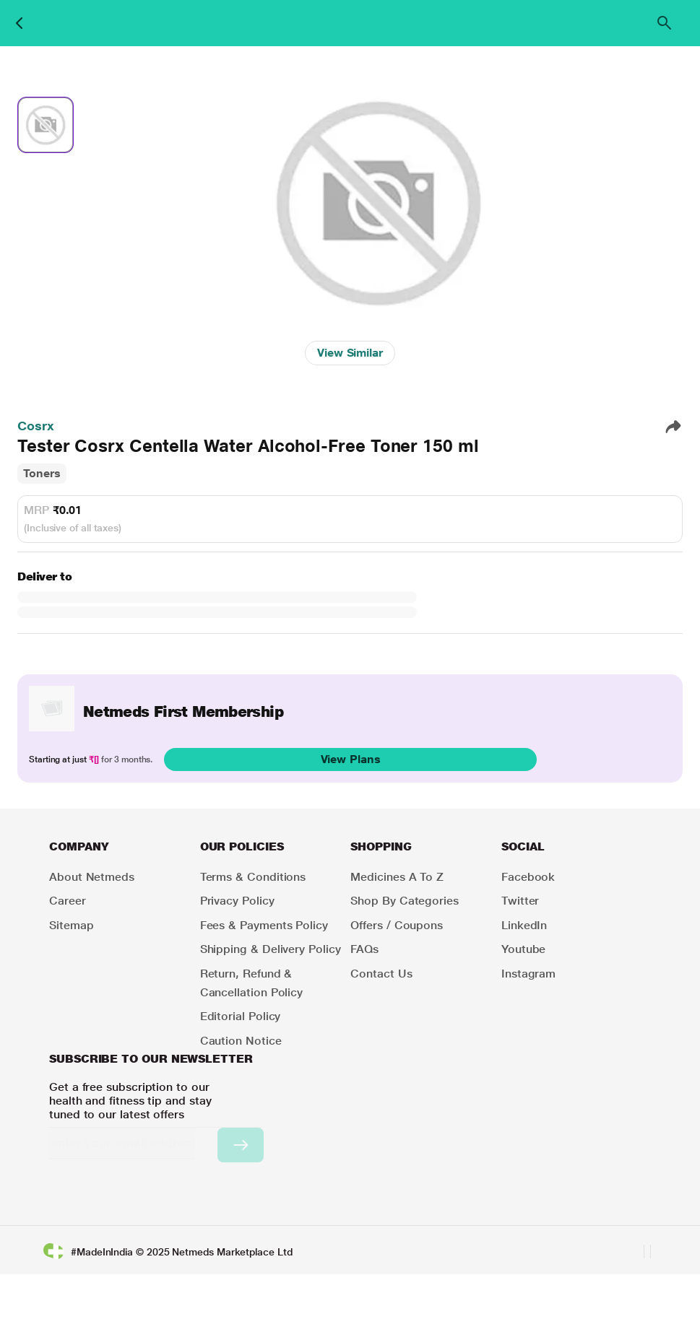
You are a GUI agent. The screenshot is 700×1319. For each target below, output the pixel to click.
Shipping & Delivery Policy (270, 949)
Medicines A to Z (397, 877)
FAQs (364, 949)
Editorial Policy (240, 1016)
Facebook (528, 877)
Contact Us (381, 973)
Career (67, 900)
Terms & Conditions (253, 877)
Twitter (520, 900)
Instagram (528, 973)
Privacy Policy (237, 900)
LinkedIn (524, 925)
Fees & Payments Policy (264, 925)
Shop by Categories (404, 900)
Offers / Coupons (396, 925)
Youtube (523, 949)
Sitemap (71, 925)
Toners (42, 473)
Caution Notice (241, 1041)
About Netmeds (91, 877)
